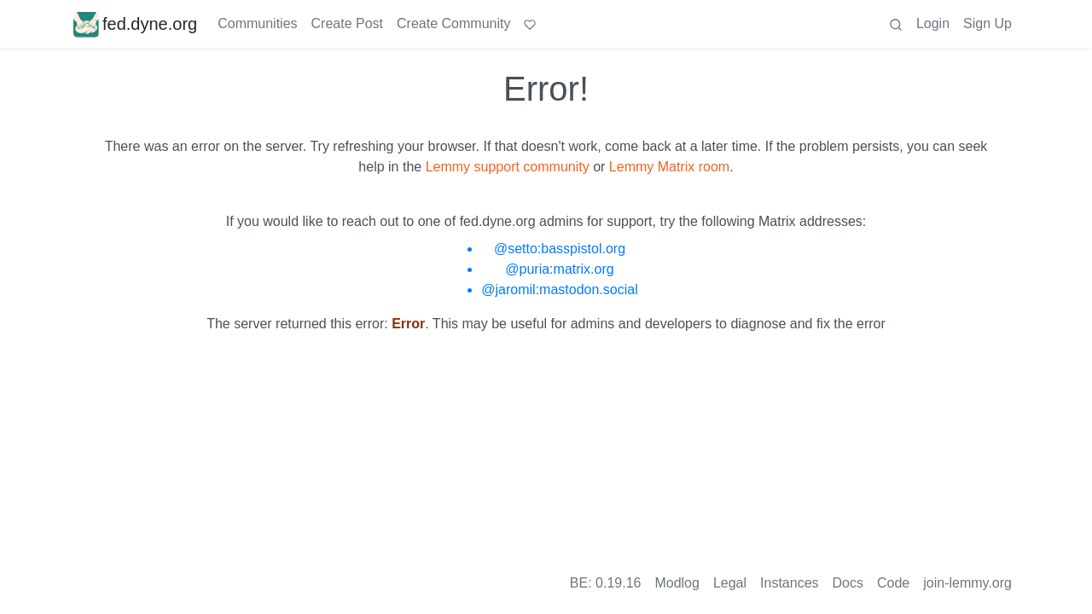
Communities (257, 23)
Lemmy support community (508, 166)
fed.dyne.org (135, 24)
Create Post (347, 23)
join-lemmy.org (967, 583)
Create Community (453, 23)
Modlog (676, 583)
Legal (729, 583)
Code (893, 583)
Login (933, 23)
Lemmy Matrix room (669, 166)
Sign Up (987, 23)
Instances (789, 583)
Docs (848, 583)
